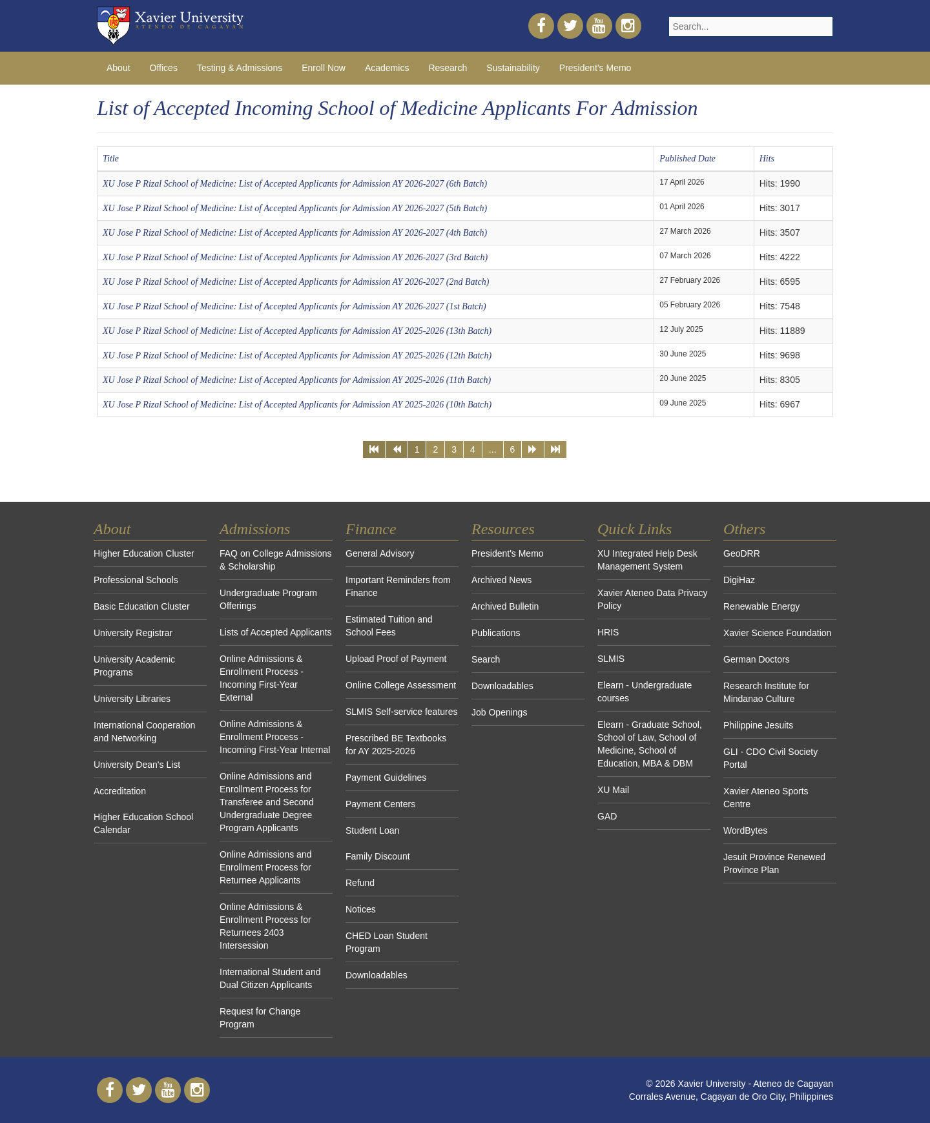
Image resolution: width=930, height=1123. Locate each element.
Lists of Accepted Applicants (276, 632)
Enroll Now (324, 68)
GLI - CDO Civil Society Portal (770, 758)
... (493, 449)
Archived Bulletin (505, 606)
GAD (607, 816)
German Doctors (756, 659)
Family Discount (378, 856)
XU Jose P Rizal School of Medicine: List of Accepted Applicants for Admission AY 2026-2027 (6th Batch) (295, 184)
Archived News (501, 580)
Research (447, 68)
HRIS (608, 632)
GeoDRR (741, 553)
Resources (503, 528)
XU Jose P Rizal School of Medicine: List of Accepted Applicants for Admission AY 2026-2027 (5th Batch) (295, 208)
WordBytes (745, 830)
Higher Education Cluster (144, 553)
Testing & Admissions (239, 68)
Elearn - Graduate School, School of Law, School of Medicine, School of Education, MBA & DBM (649, 743)
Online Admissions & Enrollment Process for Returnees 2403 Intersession (265, 926)
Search (485, 659)
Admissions (255, 528)
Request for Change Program (260, 1017)
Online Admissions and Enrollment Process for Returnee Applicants (265, 867)
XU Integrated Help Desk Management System (647, 560)
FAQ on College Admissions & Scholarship (276, 560)
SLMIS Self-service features (402, 711)
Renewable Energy (761, 606)
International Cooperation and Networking (144, 731)
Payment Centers (380, 804)
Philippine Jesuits (758, 725)
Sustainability (513, 68)
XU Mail (613, 790)
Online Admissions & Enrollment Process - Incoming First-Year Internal (275, 737)
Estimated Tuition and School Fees (389, 625)
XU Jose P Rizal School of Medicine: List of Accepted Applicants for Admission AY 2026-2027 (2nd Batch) (296, 282)
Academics (387, 68)
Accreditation (120, 791)
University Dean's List (137, 764)
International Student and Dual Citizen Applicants (270, 978)
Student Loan (372, 830)
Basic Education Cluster (142, 606)
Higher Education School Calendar (143, 823)
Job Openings (499, 712)
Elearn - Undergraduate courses (644, 691)
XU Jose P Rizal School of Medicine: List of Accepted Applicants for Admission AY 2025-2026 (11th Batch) (297, 380)
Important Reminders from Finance (398, 586)
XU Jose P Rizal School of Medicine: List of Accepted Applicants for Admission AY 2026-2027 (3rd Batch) (295, 257)
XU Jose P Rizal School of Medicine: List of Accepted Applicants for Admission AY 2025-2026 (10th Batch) (297, 404)
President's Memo (595, 68)
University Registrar (133, 633)
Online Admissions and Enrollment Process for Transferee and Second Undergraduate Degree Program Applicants (267, 802)
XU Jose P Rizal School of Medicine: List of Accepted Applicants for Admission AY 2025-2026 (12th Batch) (297, 355)
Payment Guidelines (386, 777)
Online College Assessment (401, 685)
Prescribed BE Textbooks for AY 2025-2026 (396, 744)
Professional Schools (136, 580)
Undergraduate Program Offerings (268, 599)
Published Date (687, 158)
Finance (371, 528)
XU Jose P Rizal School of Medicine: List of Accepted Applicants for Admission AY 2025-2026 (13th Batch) (297, 331)
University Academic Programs (134, 665)
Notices (361, 909)
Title (111, 158)
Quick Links (634, 528)
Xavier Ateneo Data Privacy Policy (652, 599)
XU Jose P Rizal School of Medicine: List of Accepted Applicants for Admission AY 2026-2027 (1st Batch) (294, 306)
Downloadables (377, 975)
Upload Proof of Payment (396, 659)
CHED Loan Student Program (387, 942)
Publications (496, 633)
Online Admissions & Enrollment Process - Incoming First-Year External (262, 678)
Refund (360, 883)
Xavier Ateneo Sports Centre (766, 797)
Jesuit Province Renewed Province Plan (774, 863)
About (118, 68)
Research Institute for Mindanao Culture (766, 692)
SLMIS (611, 659)
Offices (164, 68)
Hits (767, 158)
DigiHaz (739, 580)
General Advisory (380, 553)
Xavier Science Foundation (777, 633)
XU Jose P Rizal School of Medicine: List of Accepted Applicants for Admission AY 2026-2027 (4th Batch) (295, 233)
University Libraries (132, 699)
